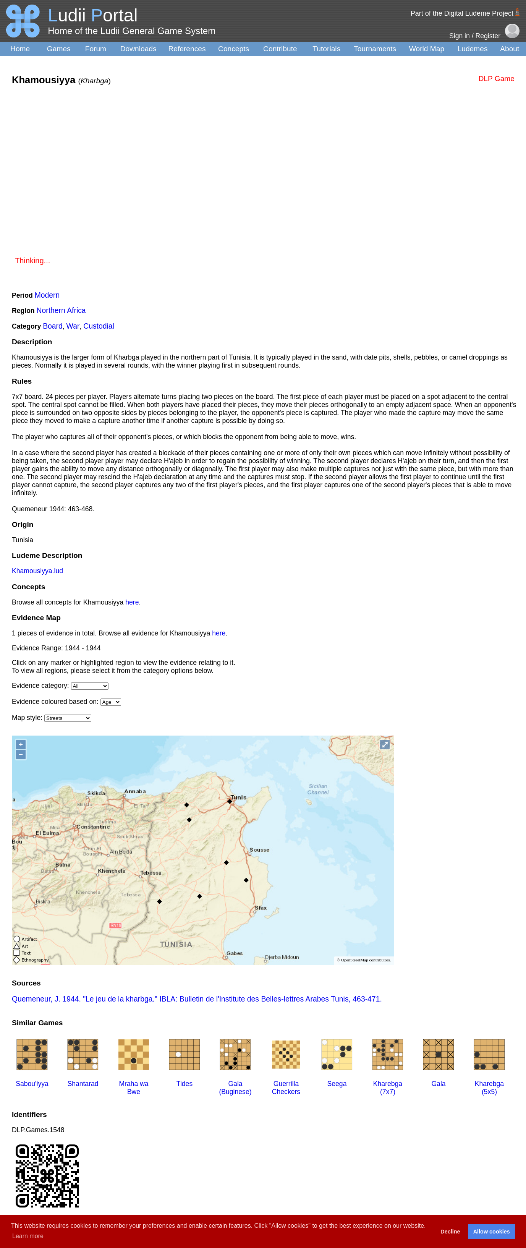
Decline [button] (450, 1232)
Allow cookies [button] (491, 1232)
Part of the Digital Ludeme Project (462, 13)
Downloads (138, 49)
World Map (426, 49)
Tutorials (326, 49)
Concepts (233, 49)
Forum (95, 49)
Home (20, 49)
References (187, 49)
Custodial (98, 326)
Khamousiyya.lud (37, 571)
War (73, 326)
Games (59, 49)
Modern (47, 295)
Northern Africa (61, 310)
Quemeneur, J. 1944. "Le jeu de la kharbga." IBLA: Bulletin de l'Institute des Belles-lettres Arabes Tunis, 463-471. (197, 999)
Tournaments (375, 49)
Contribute (280, 49)
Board (53, 326)
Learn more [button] (28, 1236)
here (132, 602)
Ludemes (473, 49)
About (509, 49)
